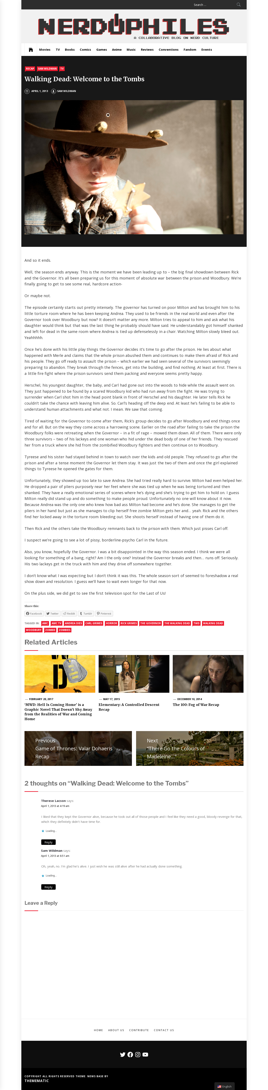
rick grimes (129, 623)
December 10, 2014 (189, 699)
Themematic (36, 1080)
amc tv (56, 623)
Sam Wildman (47, 68)
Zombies (64, 630)
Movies (44, 49)
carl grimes (93, 623)
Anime (117, 49)
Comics (85, 49)
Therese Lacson (53, 801)
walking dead (213, 623)
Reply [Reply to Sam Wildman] (48, 887)
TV (58, 49)
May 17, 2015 (111, 699)
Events (206, 49)
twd (196, 623)
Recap (30, 68)
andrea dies (73, 623)
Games (101, 49)
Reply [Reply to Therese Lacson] (48, 842)
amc (45, 623)
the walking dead (177, 623)
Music (131, 49)
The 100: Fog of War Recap (196, 705)
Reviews (147, 49)
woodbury (33, 630)
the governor (150, 623)
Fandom (190, 49)
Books (70, 49)
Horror (111, 623)
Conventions (169, 49)
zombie (50, 630)
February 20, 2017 (41, 699)
